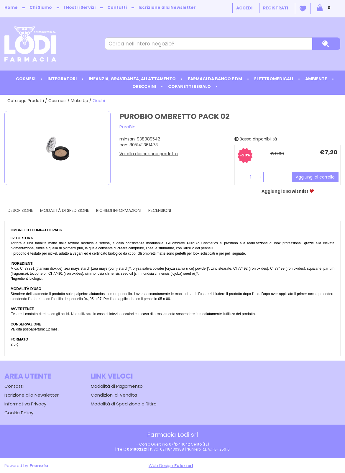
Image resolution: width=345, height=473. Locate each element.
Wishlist (303, 8)
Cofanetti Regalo (189, 86)
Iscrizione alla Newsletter (167, 7)
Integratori (62, 79)
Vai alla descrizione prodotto (148, 154)
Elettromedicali (273, 79)
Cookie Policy (18, 413)
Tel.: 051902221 (132, 449)
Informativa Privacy (25, 404)
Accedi (244, 8)
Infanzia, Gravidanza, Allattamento (132, 79)
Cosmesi (25, 79)
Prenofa (38, 466)
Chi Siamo (40, 7)
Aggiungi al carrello (315, 177)
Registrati (275, 8)
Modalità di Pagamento (117, 386)
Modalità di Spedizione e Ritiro (124, 404)
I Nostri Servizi (80, 7)
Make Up (79, 101)
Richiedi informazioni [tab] (118, 210)
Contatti (117, 7)
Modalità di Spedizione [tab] (64, 210)
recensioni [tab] (159, 210)
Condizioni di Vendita (114, 395)
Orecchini (144, 86)
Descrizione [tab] (20, 210)
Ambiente (316, 79)
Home (11, 7)
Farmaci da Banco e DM (215, 79)
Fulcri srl (183, 466)
